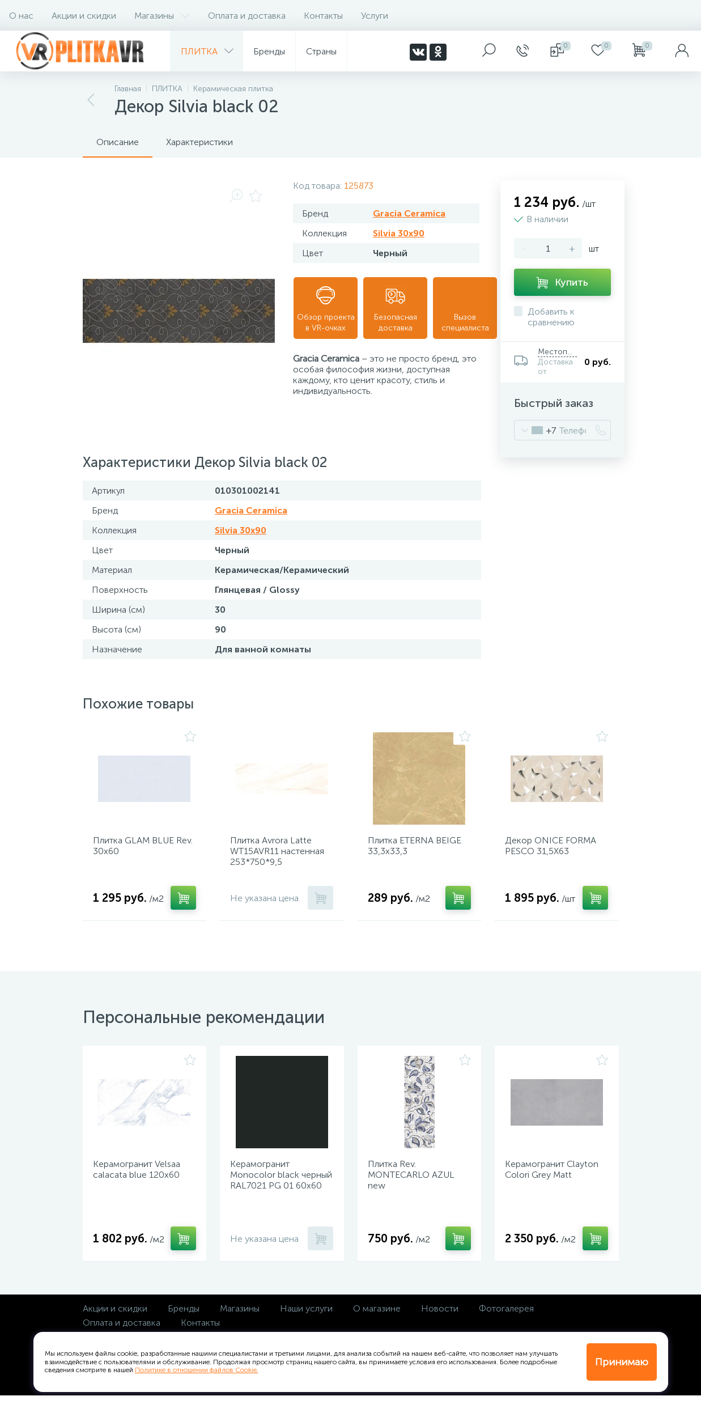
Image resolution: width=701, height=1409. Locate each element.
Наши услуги (306, 1322)
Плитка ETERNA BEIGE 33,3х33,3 (418, 849)
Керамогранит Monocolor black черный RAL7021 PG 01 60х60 (276, 1190)
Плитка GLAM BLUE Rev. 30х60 (137, 849)
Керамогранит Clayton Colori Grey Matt (555, 1180)
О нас (21, 15)
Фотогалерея (506, 1322)
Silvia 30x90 (398, 233)
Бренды (183, 1322)
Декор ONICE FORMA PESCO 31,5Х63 (554, 849)
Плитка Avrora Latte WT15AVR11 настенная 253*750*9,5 (281, 855)
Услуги (374, 15)
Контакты (323, 15)
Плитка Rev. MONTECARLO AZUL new (415, 1185)
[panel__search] (489, 51)
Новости (439, 1322)
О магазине (377, 1322)
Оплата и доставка (247, 15)
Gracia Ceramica (409, 213)
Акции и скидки (84, 15)
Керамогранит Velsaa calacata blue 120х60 (140, 1180)
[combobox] (535, 430)
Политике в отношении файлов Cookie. (196, 1370)
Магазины (162, 15)
